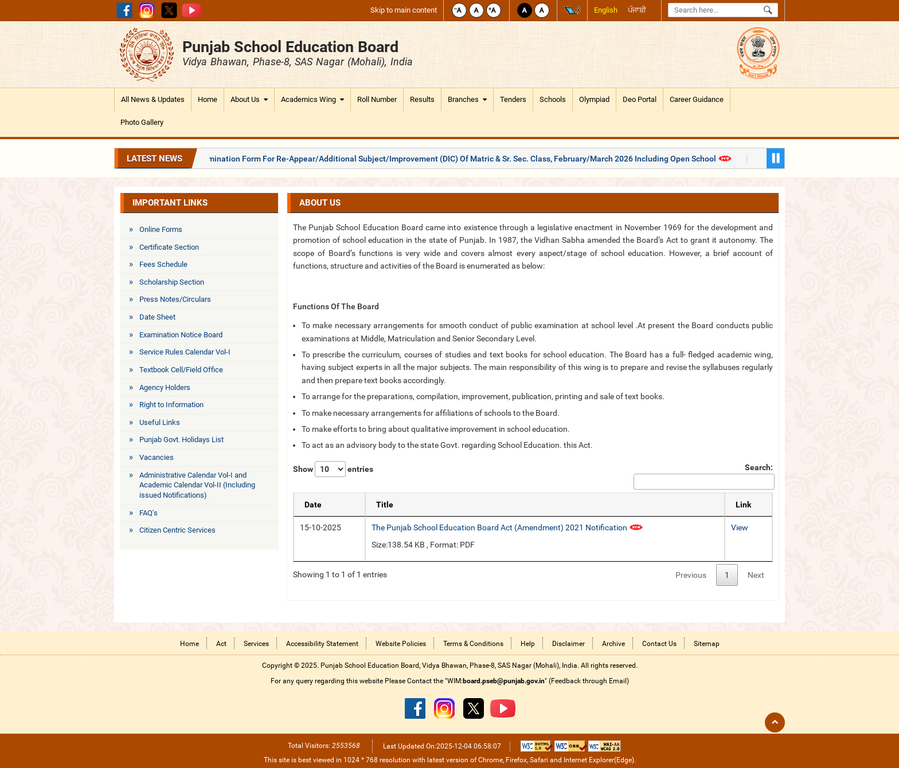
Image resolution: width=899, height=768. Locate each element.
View (739, 527)
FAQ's (148, 513)
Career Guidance (697, 99)
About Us (249, 99)
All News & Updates (153, 99)
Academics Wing (312, 99)
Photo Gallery (141, 122)
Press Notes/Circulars (175, 299)
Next (756, 575)
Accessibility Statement (322, 644)
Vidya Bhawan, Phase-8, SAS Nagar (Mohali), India (297, 62)
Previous (690, 575)
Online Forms (160, 229)
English (605, 10)
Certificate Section (169, 247)
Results (422, 99)
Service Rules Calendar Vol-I (184, 352)
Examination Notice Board (180, 334)
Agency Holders (164, 387)
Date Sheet (157, 317)
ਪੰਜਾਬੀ (637, 10)
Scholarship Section (171, 282)
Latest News (154, 158)
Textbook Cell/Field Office (181, 369)
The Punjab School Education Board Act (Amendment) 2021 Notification (507, 527)
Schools (553, 99)
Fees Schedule (163, 264)
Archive (613, 644)
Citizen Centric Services (177, 530)
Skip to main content (403, 10)
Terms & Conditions (473, 644)
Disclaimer (568, 644)
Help (528, 644)
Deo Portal (639, 99)
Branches (467, 99)
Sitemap (707, 644)
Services (256, 644)
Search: (703, 476)
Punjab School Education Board (290, 47)
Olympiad (594, 99)
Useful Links (159, 422)
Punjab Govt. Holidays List (181, 439)
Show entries (333, 469)
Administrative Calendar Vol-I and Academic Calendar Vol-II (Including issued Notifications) (197, 485)
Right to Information (171, 404)
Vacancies (156, 457)
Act (221, 644)
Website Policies (401, 644)
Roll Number (377, 99)
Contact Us (659, 644)
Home (207, 99)
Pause (775, 158)
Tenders (513, 99)
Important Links (170, 203)
